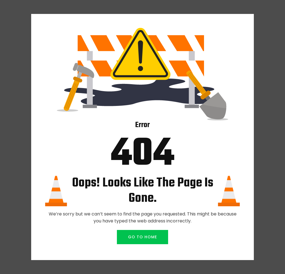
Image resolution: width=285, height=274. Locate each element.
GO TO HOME (142, 237)
